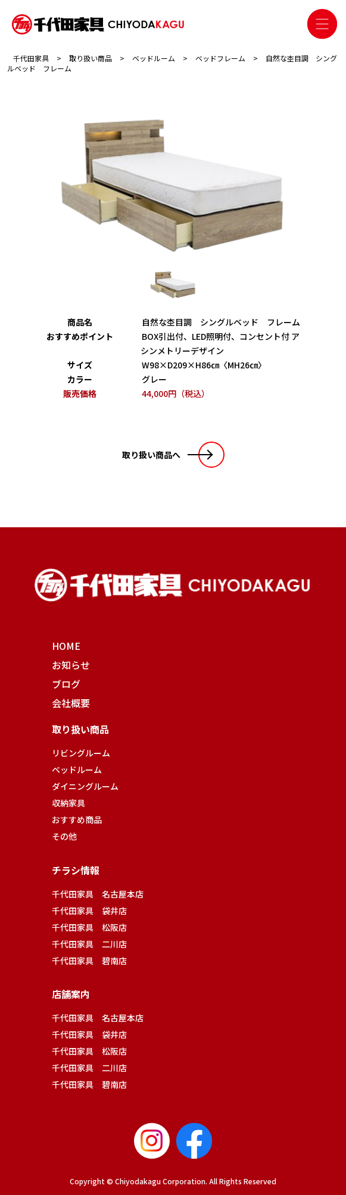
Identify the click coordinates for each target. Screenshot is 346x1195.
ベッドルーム (77, 769)
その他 (64, 836)
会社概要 (71, 703)
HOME (66, 646)
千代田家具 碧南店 (89, 960)
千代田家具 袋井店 (89, 910)
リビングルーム (81, 753)
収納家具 (68, 803)
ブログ (66, 684)
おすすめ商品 (77, 819)
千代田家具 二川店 (89, 944)
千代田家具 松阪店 (89, 927)
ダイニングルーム (85, 786)
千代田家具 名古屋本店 (98, 894)
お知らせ (71, 665)
